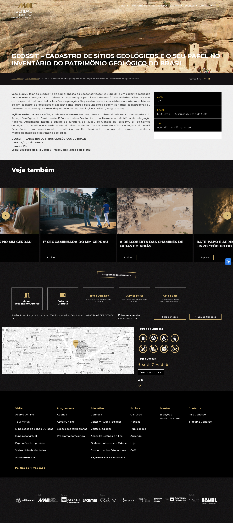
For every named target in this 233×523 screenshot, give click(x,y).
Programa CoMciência (71, 435)
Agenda (62, 414)
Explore (135, 408)
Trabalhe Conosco (205, 317)
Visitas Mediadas (101, 428)
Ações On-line (66, 421)
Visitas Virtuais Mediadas (30, 450)
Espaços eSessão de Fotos (170, 416)
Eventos (165, 408)
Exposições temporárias (30, 443)
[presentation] (6, 216)
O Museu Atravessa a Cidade (109, 443)
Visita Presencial (25, 457)
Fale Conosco (170, 317)
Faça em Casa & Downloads (108, 457)
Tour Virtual (22, 421)
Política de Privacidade (30, 468)
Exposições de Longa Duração (34, 428)
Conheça (96, 414)
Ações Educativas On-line (107, 435)
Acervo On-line (24, 414)
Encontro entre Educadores (108, 450)
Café (133, 450)
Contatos (195, 408)
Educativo (97, 408)
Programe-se (65, 408)
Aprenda (136, 435)
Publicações (138, 428)
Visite (18, 408)
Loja (132, 443)
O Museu (136, 414)
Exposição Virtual (26, 435)
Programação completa (117, 277)
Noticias (135, 421)
